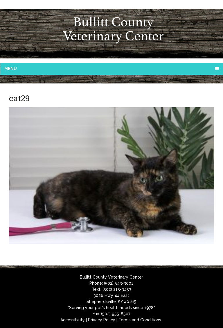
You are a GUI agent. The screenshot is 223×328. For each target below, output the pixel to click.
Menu (10, 68)
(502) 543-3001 (118, 283)
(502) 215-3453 (116, 289)
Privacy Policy (101, 320)
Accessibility (72, 320)
